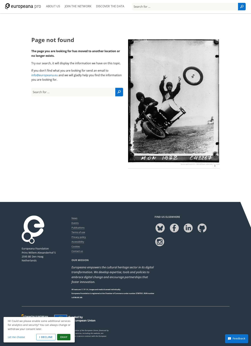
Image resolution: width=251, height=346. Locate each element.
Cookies (76, 246)
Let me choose (16, 337)
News (74, 218)
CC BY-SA (84, 289)
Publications (78, 227)
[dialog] (39, 329)
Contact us (77, 251)
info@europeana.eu (44, 75)
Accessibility (78, 241)
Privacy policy (79, 237)
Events (75, 223)
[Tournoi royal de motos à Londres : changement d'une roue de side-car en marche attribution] (215, 165)
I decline (46, 337)
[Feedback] (236, 338)
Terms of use (78, 232)
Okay (63, 337)
